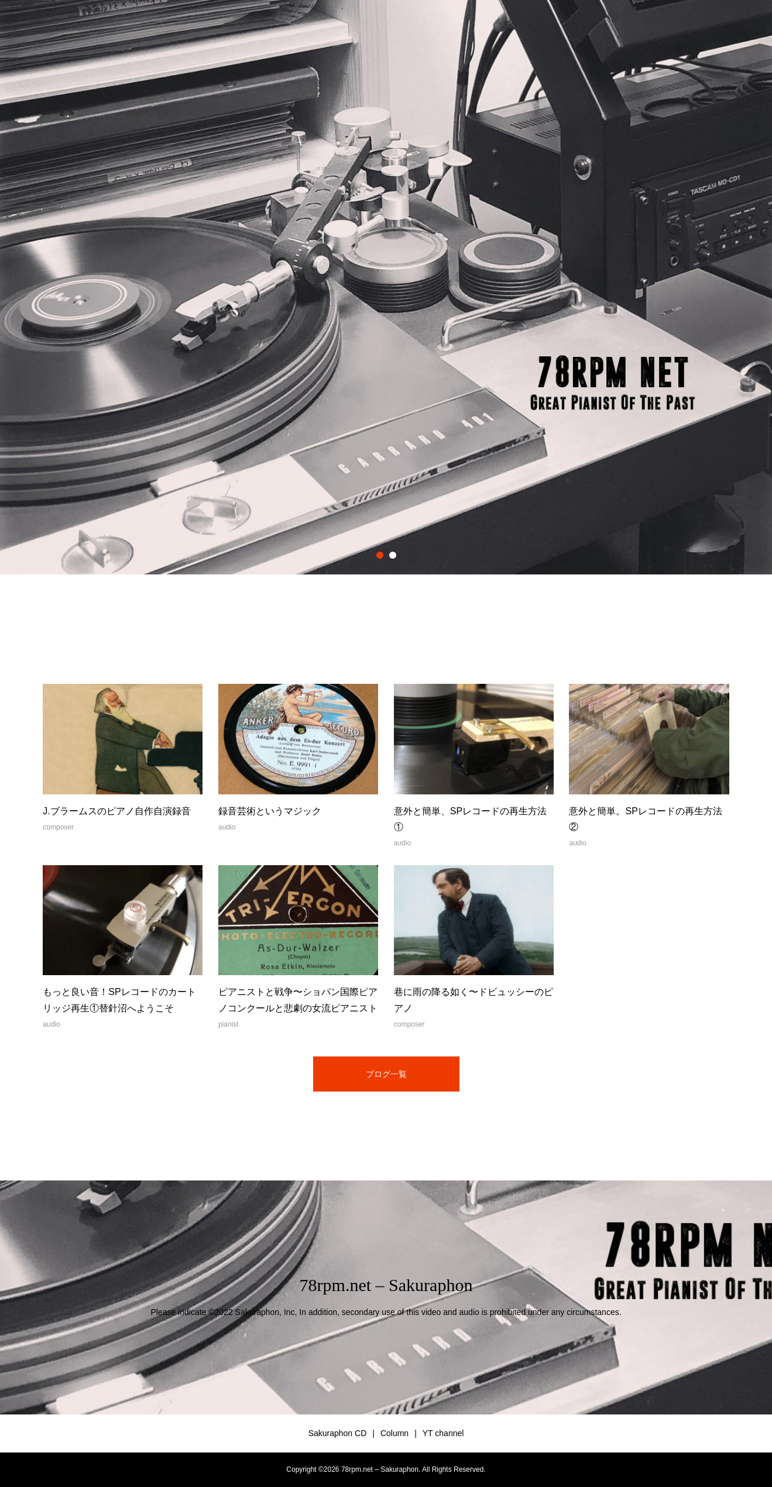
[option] (386, 287)
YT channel (443, 1433)
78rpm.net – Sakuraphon (386, 1285)
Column (394, 1433)
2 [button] (392, 555)
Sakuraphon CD (337, 1433)
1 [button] (380, 555)
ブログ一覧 (386, 1074)
